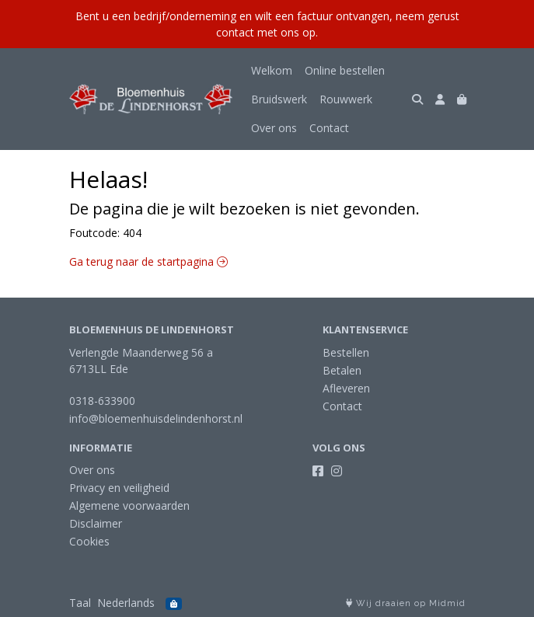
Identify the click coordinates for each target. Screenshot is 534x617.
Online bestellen (345, 70)
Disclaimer (95, 523)
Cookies (89, 541)
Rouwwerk (345, 99)
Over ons (274, 127)
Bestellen (346, 352)
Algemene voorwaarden (129, 505)
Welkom (271, 70)
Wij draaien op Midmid (406, 603)
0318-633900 (102, 400)
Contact (329, 127)
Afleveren (346, 388)
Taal (80, 602)
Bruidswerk (279, 99)
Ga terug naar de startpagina (148, 261)
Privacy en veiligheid (119, 487)
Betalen (342, 370)
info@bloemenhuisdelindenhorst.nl (156, 418)
